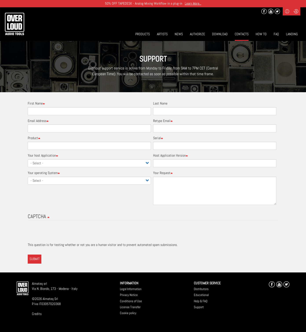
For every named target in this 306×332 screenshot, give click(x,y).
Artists (162, 34)
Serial (157, 138)
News (179, 34)
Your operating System (43, 173)
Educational (201, 295)
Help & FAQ (200, 301)
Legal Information (130, 289)
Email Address (37, 120)
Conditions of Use (131, 301)
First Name (35, 103)
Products (142, 34)
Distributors (201, 289)
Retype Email (161, 120)
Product (33, 138)
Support (199, 307)
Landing (292, 34)
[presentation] (61, 233)
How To (261, 34)
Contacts (242, 34)
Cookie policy (128, 313)
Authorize (197, 34)
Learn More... (193, 3)
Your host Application (42, 155)
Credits (37, 313)
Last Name (160, 103)
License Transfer (130, 307)
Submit (34, 259)
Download (220, 34)
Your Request (161, 173)
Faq (276, 34)
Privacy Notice (129, 295)
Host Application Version (169, 155)
